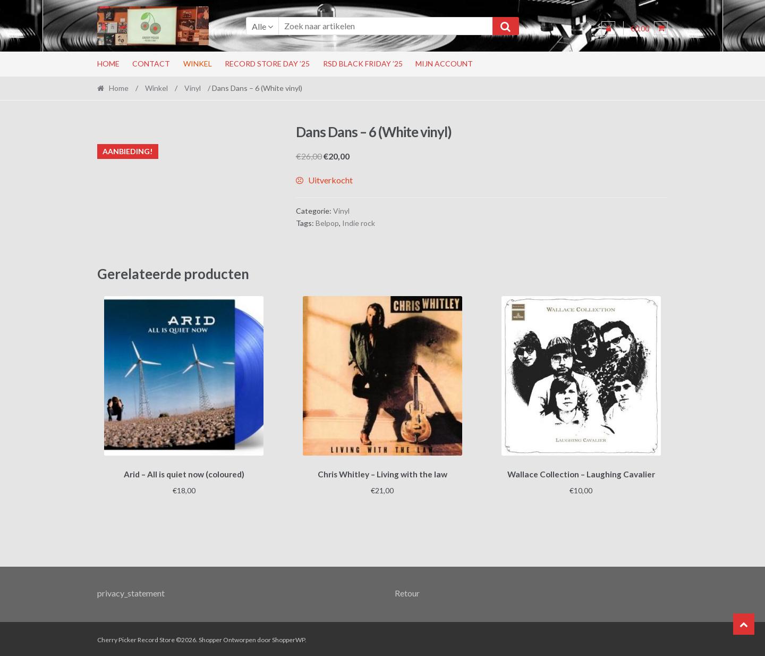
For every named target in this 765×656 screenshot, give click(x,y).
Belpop (327, 223)
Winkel (197, 63)
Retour (407, 591)
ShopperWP (288, 638)
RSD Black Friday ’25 (363, 63)
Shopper (210, 638)
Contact (151, 63)
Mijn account (444, 63)
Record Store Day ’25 (267, 63)
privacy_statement (131, 591)
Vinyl (192, 87)
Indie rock (358, 223)
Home (108, 63)
